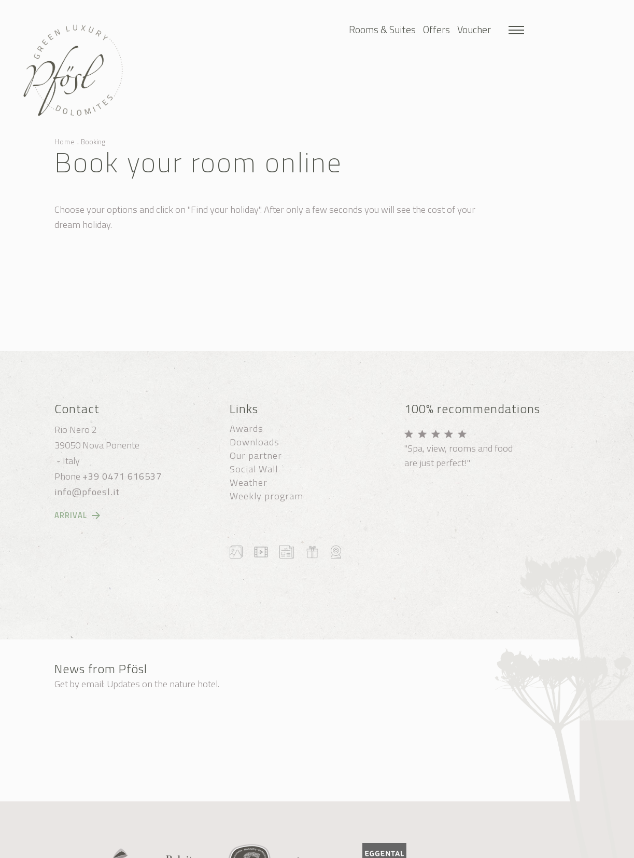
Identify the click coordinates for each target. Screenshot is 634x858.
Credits (305, 847)
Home (64, 142)
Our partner (256, 455)
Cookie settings (258, 847)
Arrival (70, 515)
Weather (248, 482)
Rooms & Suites (382, 29)
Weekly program (266, 495)
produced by (403, 847)
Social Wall (254, 468)
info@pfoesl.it (87, 491)
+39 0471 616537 (122, 476)
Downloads (254, 441)
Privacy (341, 847)
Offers (436, 29)
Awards (246, 428)
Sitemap (207, 847)
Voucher (474, 29)
